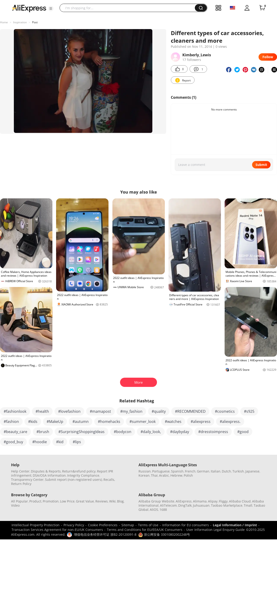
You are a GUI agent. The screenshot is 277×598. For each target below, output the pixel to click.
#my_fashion (131, 411)
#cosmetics (225, 411)
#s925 (249, 411)
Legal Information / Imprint (235, 525)
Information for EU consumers (185, 525)
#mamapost (100, 411)
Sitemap (127, 525)
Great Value (85, 501)
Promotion (51, 501)
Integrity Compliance (83, 475)
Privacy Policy (73, 525)
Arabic (164, 475)
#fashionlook (15, 411)
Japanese (252, 471)
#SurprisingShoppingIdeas (81, 431)
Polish (188, 475)
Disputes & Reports (46, 471)
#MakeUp (55, 421)
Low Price (67, 501)
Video (15, 505)
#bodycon (122, 431)
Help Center (20, 471)
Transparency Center (27, 479)
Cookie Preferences (102, 525)
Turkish (238, 471)
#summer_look (142, 421)
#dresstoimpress (213, 431)
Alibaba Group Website (156, 501)
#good (243, 431)
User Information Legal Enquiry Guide (215, 529)
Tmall (248, 505)
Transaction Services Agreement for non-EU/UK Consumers (57, 529)
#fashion (11, 421)
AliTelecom (168, 505)
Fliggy (223, 501)
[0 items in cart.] (262, 8)
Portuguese (161, 471)
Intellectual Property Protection (36, 525)
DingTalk (185, 505)
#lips (77, 441)
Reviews (101, 501)
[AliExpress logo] (29, 8)
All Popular (19, 501)
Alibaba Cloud (240, 501)
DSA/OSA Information (49, 475)
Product (35, 501)
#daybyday (179, 431)
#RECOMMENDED (190, 411)
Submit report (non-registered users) (73, 479)
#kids (32, 421)
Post (35, 22)
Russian (144, 471)
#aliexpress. (230, 421)
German (203, 471)
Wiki (112, 501)
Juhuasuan (201, 505)
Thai (154, 475)
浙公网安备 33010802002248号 (164, 534)
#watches (173, 421)
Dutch (226, 471)
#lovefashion (69, 411)
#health (42, 411)
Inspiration (20, 22)
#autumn (80, 421)
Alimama (200, 501)
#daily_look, (151, 431)
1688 (163, 509)
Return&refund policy (79, 471)
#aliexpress (201, 421)
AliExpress (184, 501)
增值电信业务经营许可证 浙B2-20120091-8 (105, 534)
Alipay (212, 501)
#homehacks (109, 421)
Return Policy (21, 483)
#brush (42, 431)
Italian (215, 471)
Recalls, (109, 479)
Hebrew (176, 475)
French (190, 471)
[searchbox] (129, 8)
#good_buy (13, 441)
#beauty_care (15, 431)
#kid (59, 441)
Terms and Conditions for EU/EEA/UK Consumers (144, 529)
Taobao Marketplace (226, 505)
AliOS (154, 509)
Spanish (177, 471)
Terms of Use (148, 525)
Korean (144, 475)
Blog (120, 501)
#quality (159, 411)
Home (4, 22)
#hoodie (39, 441)
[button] (51, 8)
